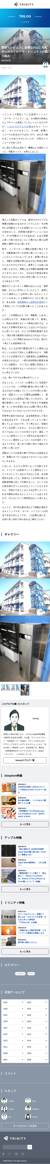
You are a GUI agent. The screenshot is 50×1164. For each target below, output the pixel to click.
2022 (29, 1009)
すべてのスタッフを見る (25, 1126)
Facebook (3, 1154)
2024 (29, 1002)
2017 (5, 1028)
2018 (29, 1021)
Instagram (16, 1154)
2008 (29, 1053)
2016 (29, 1028)
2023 (5, 1009)
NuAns (23, 741)
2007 (5, 1060)
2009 (5, 1053)
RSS (23, 1154)
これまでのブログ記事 (19, 126)
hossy (9, 68)
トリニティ (20, 974)
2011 (5, 1047)
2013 (5, 1040)
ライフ (31, 974)
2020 (29, 1015)
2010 (29, 1047)
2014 (29, 1034)
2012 (29, 1040)
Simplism (11, 741)
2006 (29, 1060)
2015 (5, 1034)
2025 (5, 1002)
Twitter (9, 1154)
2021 (5, 1015)
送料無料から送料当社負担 (30, 302)
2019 (5, 1021)
